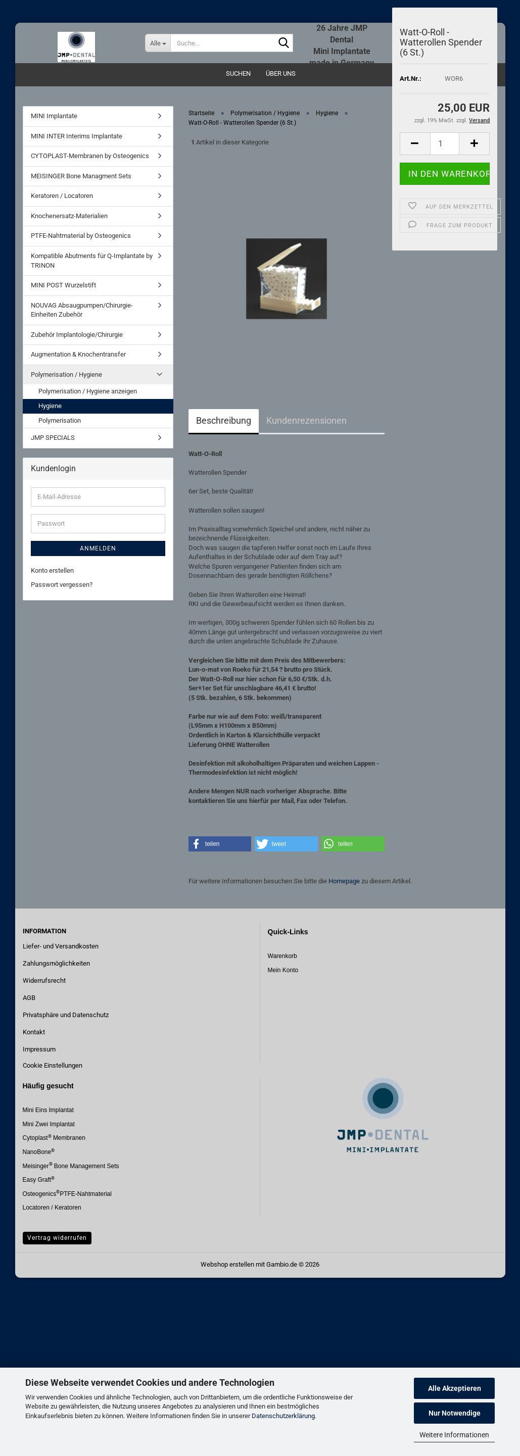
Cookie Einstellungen (52, 1065)
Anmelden (98, 548)
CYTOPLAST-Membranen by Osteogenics (90, 156)
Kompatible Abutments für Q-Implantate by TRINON (92, 260)
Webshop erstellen (227, 1264)
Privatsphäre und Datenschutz (66, 1015)
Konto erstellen (52, 570)
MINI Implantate (54, 116)
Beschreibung (223, 420)
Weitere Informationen (454, 1435)
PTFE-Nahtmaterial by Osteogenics (81, 235)
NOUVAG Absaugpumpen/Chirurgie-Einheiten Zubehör (82, 310)
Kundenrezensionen (306, 420)
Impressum (39, 1049)
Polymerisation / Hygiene (66, 374)
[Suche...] (157, 43)
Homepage (344, 881)
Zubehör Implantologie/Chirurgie (77, 334)
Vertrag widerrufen (57, 1237)
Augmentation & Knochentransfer (78, 354)
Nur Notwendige (455, 1413)
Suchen (238, 73)
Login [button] (419, 15)
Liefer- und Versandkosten (61, 946)
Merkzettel (464, 15)
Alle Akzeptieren (454, 1388)
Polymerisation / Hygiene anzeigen (87, 391)
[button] (220, 843)
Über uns (281, 73)
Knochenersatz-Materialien (69, 216)
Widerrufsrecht (44, 980)
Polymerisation (59, 420)
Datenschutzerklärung (283, 1416)
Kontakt (34, 1032)
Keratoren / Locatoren (62, 195)
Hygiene (50, 406)
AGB (29, 997)
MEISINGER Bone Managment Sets (81, 176)
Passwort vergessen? (61, 584)
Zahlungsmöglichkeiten (56, 963)
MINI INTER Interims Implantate (76, 136)
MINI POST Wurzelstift (63, 285)
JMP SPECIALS (53, 437)
